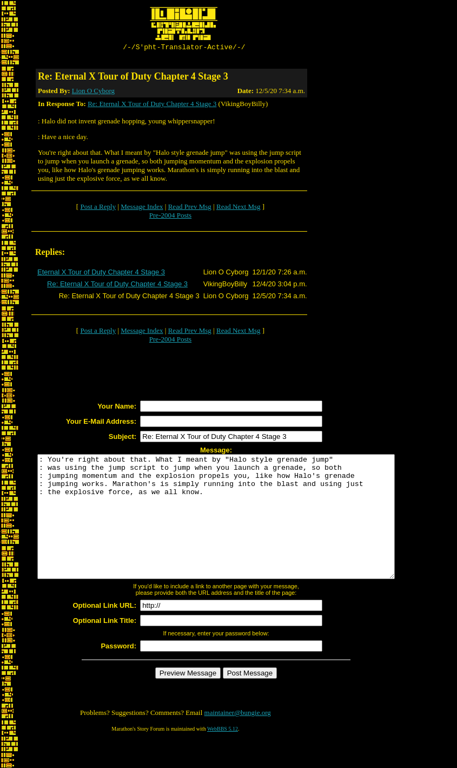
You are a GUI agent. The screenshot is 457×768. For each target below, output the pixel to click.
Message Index (142, 208)
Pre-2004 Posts (170, 217)
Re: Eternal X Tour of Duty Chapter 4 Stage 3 (152, 105)
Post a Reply (98, 208)
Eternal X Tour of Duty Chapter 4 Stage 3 (101, 274)
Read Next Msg (238, 208)
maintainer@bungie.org (237, 738)
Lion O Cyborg (93, 92)
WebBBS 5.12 (222, 755)
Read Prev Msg (189, 208)
